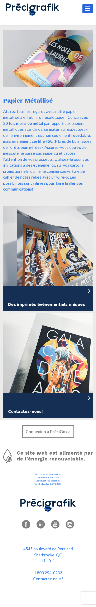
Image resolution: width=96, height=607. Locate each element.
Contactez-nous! (48, 578)
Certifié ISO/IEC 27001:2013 (48, 484)
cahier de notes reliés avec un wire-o (35, 177)
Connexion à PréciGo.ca (48, 431)
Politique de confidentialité (48, 474)
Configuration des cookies (48, 480)
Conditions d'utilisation (48, 477)
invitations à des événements (29, 165)
